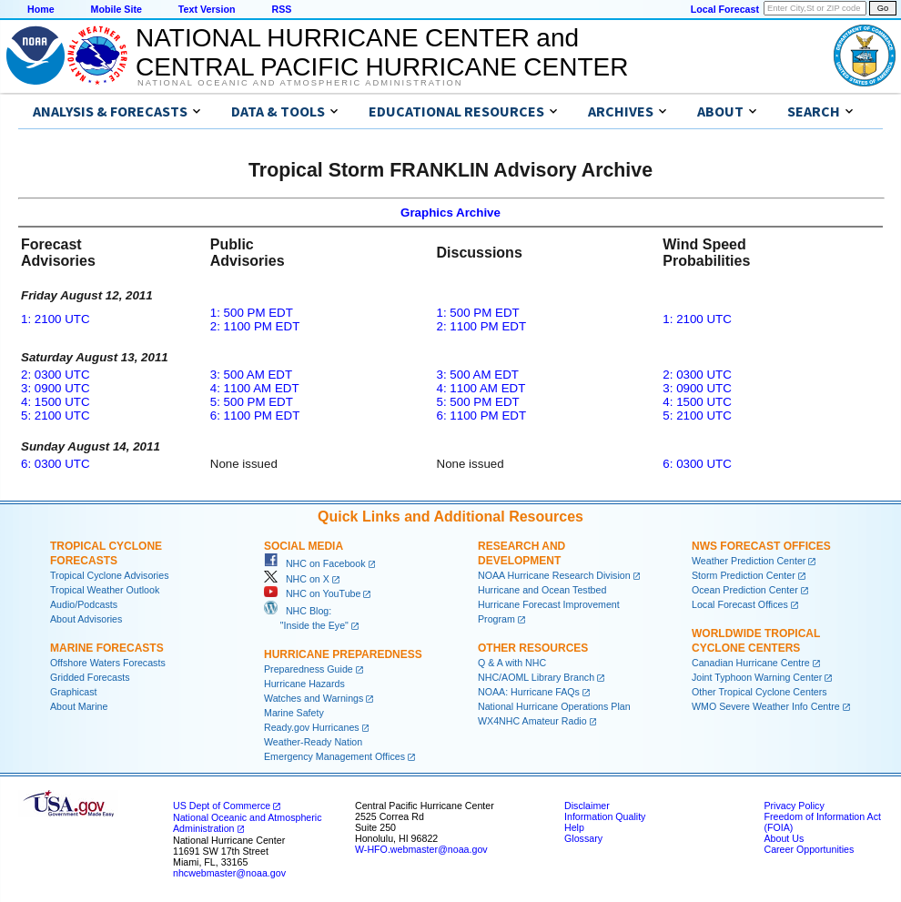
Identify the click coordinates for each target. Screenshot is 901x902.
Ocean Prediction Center (745, 589)
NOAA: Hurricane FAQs (529, 691)
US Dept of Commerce (221, 805)
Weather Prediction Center (748, 560)
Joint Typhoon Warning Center (757, 677)
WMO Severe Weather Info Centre (766, 706)
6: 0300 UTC (55, 464)
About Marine (78, 706)
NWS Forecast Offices (761, 546)
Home (41, 9)
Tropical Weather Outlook (104, 589)
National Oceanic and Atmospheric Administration (299, 82)
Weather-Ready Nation (313, 741)
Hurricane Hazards (304, 683)
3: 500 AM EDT (251, 374)
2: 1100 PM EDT (255, 326)
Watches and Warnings (313, 698)
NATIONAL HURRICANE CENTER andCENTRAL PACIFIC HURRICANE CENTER (382, 52)
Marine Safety (294, 712)
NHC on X (296, 578)
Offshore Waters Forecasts (108, 662)
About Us (784, 838)
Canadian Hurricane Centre (751, 662)
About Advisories (86, 618)
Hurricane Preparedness (343, 654)
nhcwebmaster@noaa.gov (229, 872)
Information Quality (604, 816)
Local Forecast (725, 9)
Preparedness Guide (308, 669)
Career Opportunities (809, 849)
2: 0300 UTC (55, 374)
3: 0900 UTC (55, 388)
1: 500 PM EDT (251, 312)
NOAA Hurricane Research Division (554, 575)
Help (574, 827)
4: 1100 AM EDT (254, 388)
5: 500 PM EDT (251, 402)
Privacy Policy (794, 805)
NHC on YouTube (312, 593)
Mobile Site (116, 9)
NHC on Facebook (315, 563)
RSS (281, 9)
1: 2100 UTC (55, 319)
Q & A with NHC (512, 662)
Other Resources (533, 648)
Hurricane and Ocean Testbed (542, 589)
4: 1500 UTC (55, 402)
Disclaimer (587, 805)
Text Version (207, 9)
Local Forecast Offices (740, 604)
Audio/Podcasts (83, 604)
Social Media (303, 546)
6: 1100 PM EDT (255, 415)
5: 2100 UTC (55, 415)
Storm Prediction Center (743, 575)
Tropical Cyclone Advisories (109, 575)
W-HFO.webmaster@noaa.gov (421, 849)
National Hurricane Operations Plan (554, 706)
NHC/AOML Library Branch (536, 677)
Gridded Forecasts (90, 677)
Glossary (583, 838)
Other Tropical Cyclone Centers (759, 691)
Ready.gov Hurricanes (311, 727)
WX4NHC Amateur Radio (532, 720)
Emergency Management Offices (334, 756)
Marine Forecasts (107, 648)
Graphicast (73, 691)
